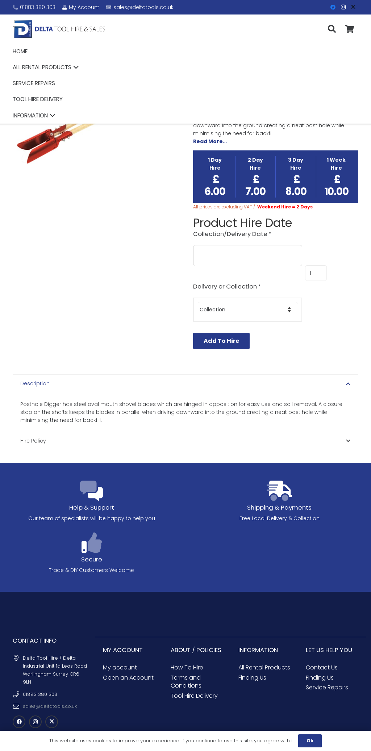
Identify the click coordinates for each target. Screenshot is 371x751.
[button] (213, 28)
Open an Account (128, 660)
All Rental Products (264, 650)
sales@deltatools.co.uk (50, 688)
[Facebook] (333, 7)
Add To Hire (221, 341)
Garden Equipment (237, 79)
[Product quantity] (315, 273)
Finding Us (252, 660)
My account (120, 650)
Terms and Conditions (186, 664)
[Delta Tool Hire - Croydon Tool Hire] (68, 29)
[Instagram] (343, 7)
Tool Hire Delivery (194, 678)
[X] (353, 7)
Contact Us (322, 650)
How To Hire (187, 650)
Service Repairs (327, 669)
